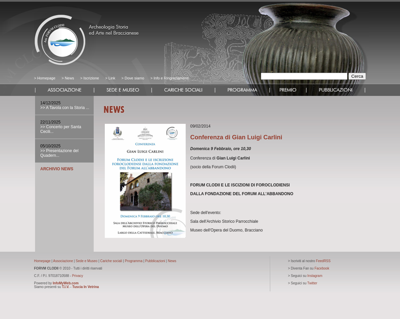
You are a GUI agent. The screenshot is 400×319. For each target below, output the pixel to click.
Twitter (312, 283)
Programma (133, 261)
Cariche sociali (111, 261)
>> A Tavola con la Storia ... (64, 107)
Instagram (314, 276)
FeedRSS (323, 261)
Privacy (77, 276)
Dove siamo (134, 78)
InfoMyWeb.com (66, 283)
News (69, 78)
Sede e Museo (87, 261)
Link (112, 78)
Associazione (63, 261)
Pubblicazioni (155, 261)
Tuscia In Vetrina (85, 287)
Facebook (321, 268)
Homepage (46, 78)
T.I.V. (65, 287)
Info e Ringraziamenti (171, 78)
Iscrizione (91, 78)
